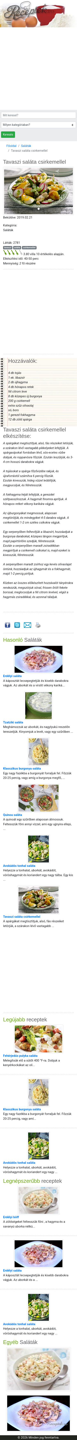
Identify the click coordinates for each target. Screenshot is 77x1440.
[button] (8, 191)
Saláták (26, 146)
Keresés (8, 134)
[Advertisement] (38, 69)
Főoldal (11, 146)
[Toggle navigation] (9, 22)
